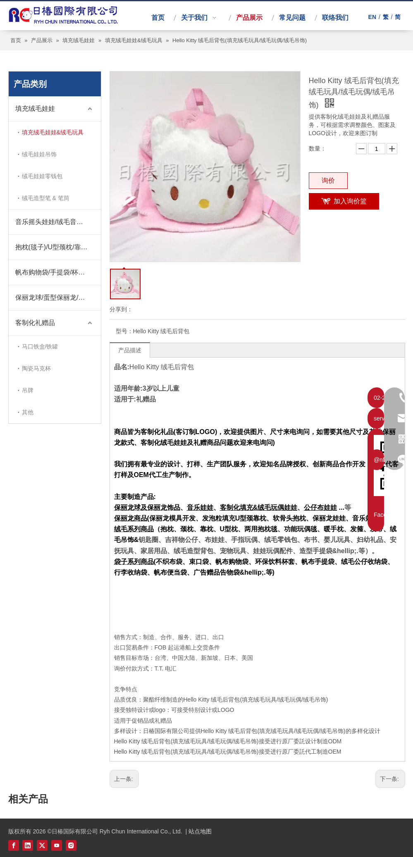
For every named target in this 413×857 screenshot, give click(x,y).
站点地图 (200, 831)
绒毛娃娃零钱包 (42, 176)
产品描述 (129, 350)
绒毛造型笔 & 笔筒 (45, 198)
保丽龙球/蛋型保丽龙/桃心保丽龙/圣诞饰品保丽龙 (58, 297)
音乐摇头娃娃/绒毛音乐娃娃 (55, 221)
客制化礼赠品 (35, 322)
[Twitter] (42, 845)
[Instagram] (71, 845)
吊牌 (27, 390)
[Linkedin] (27, 845)
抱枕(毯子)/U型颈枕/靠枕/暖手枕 (58, 247)
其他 (27, 412)
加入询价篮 (350, 201)
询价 (328, 180)
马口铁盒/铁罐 (40, 346)
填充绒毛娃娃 (35, 108)
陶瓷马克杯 (36, 368)
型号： (124, 331)
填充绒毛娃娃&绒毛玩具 (53, 132)
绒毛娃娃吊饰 (39, 154)
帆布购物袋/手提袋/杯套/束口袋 (58, 272)
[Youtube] (56, 845)
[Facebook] (13, 845)
